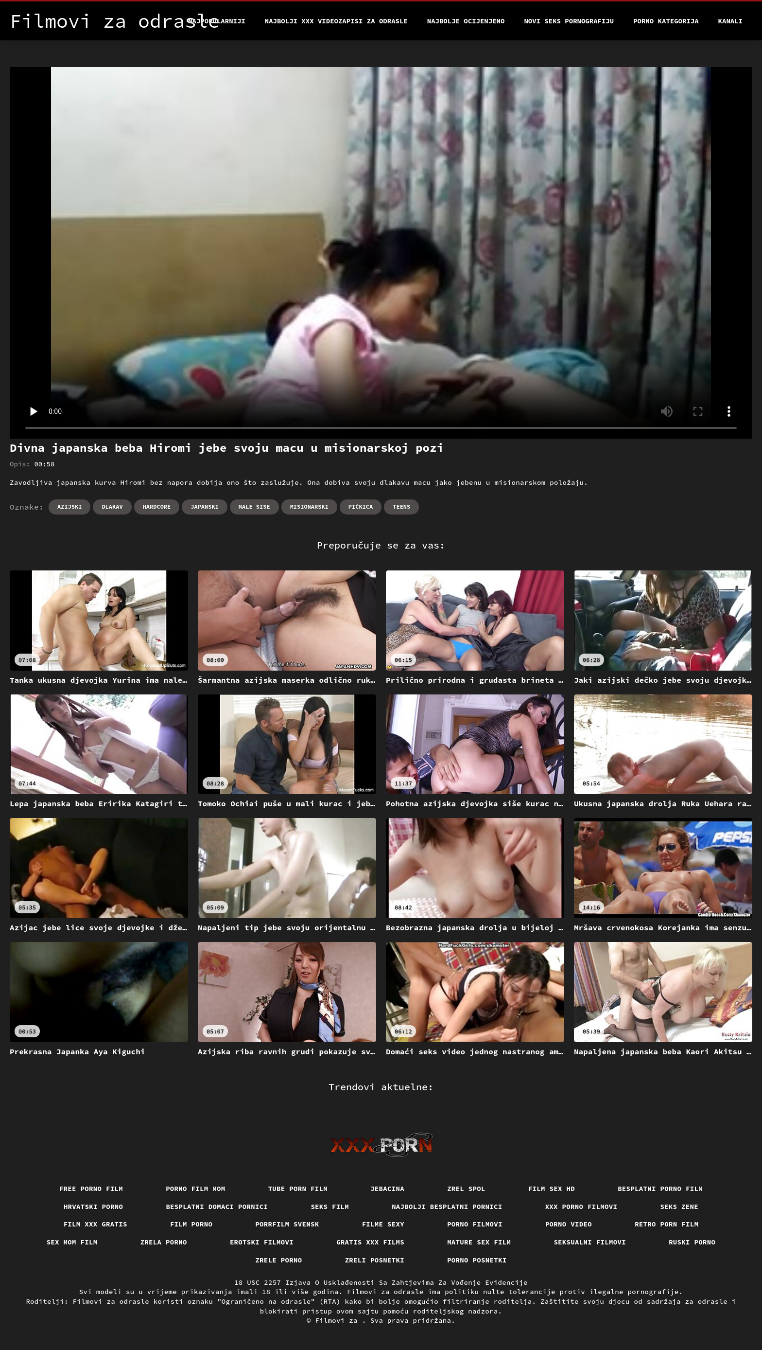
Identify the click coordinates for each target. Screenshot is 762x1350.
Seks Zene (679, 1206)
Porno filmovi (474, 1224)
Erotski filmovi (262, 1242)
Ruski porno (692, 1242)
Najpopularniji (216, 21)
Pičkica (360, 506)
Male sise (254, 506)
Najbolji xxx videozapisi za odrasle (336, 21)
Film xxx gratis (95, 1224)
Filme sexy (383, 1224)
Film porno (191, 1224)
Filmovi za (338, 1320)
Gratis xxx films (370, 1242)
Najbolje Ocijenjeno (466, 21)
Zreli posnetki (375, 1260)
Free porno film (91, 1188)
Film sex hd (551, 1188)
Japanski (204, 506)
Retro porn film (666, 1224)
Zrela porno (163, 1242)
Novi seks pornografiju (569, 21)
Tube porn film (298, 1188)
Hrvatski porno (93, 1206)
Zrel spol (466, 1188)
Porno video (568, 1224)
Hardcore (157, 506)
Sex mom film (72, 1242)
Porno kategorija (665, 21)
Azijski (69, 506)
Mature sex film (479, 1242)
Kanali (730, 21)
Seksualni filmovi (590, 1242)
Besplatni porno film (660, 1188)
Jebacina (387, 1188)
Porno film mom (195, 1188)
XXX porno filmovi (581, 1206)
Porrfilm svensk (287, 1224)
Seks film (330, 1206)
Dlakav (112, 506)
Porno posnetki (477, 1260)
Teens (401, 506)
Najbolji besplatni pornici (447, 1206)
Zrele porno (278, 1260)
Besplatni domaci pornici (217, 1206)
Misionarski (309, 506)
